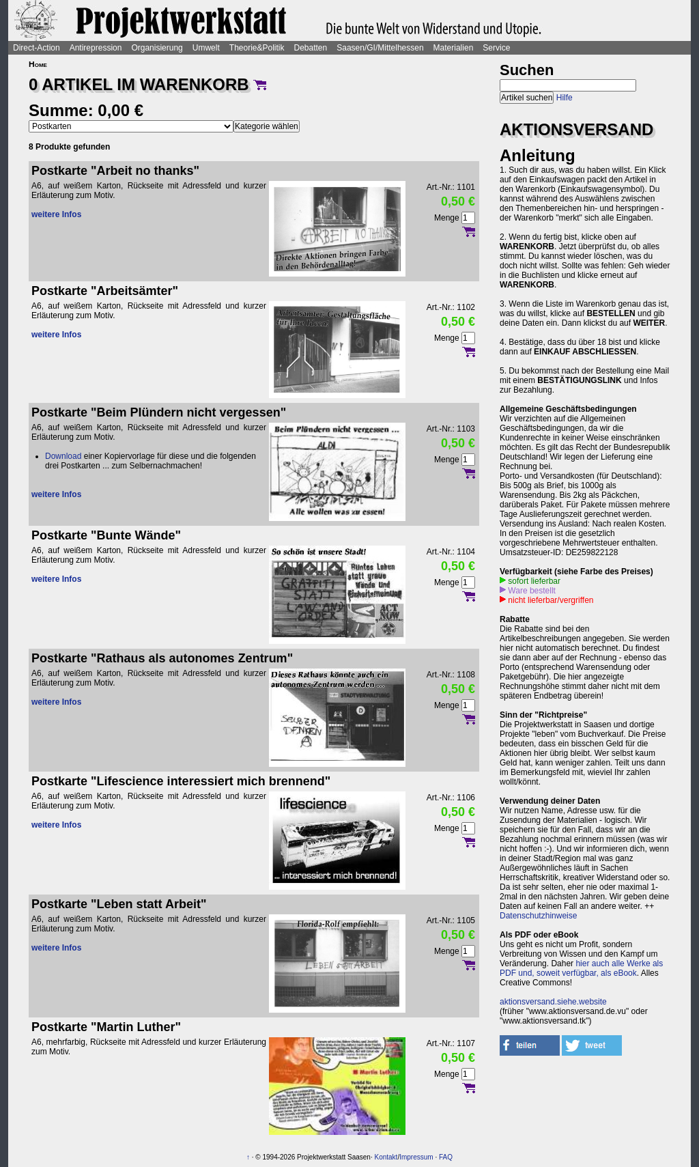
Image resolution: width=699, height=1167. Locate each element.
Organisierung (156, 48)
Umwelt (206, 48)
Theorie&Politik (257, 48)
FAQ (446, 1157)
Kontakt (385, 1157)
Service (496, 48)
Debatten (311, 48)
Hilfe (564, 97)
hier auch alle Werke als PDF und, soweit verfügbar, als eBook (581, 968)
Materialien (453, 48)
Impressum (416, 1157)
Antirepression (96, 48)
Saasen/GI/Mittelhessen (380, 48)
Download (63, 456)
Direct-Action (36, 48)
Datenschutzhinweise (538, 915)
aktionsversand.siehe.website (553, 1002)
